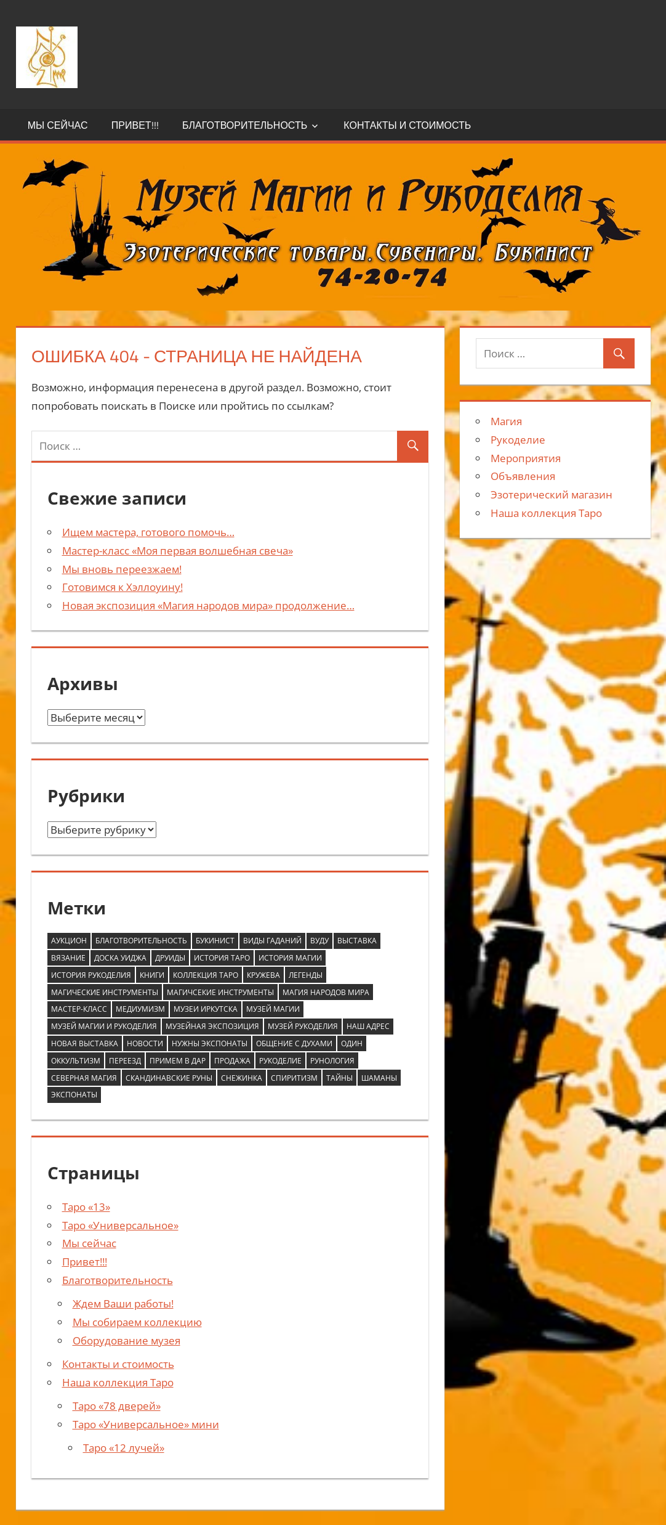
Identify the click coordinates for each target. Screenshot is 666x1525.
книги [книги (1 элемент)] (152, 975)
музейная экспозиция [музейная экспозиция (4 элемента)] (212, 1026)
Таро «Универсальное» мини (146, 1424)
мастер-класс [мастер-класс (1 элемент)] (79, 1009)
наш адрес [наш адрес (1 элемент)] (368, 1026)
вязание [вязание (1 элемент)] (68, 958)
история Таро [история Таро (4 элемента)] (222, 958)
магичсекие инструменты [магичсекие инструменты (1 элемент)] (220, 992)
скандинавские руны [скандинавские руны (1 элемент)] (169, 1078)
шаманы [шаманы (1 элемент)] (379, 1078)
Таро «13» (86, 1207)
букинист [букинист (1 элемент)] (215, 940)
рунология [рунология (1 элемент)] (332, 1060)
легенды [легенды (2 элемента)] (306, 975)
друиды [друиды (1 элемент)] (170, 958)
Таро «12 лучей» (123, 1448)
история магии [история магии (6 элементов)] (290, 958)
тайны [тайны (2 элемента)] (339, 1078)
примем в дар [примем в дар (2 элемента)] (178, 1060)
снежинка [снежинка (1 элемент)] (241, 1078)
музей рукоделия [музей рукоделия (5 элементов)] (303, 1026)
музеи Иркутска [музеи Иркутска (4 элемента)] (206, 1009)
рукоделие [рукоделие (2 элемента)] (280, 1060)
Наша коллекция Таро (118, 1382)
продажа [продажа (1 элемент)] (232, 1060)
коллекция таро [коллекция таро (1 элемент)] (205, 975)
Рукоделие (518, 440)
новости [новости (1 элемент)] (145, 1043)
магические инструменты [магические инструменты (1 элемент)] (104, 992)
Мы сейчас (58, 125)
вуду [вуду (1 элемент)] (319, 940)
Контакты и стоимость (407, 125)
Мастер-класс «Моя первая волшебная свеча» (177, 550)
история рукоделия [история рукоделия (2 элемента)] (91, 975)
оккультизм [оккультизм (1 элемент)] (75, 1060)
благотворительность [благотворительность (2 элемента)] (141, 940)
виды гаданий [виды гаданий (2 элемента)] (272, 940)
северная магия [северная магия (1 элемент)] (84, 1078)
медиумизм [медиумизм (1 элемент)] (140, 1009)
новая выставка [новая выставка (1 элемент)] (84, 1043)
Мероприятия (526, 458)
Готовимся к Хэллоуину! (122, 587)
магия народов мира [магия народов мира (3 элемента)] (326, 992)
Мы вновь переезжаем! (122, 569)
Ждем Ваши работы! (123, 1303)
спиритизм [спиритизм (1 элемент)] (294, 1078)
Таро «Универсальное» (120, 1225)
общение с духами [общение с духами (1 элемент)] (294, 1043)
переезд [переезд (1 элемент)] (125, 1060)
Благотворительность (244, 125)
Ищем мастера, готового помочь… (148, 532)
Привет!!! (135, 125)
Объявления (523, 476)
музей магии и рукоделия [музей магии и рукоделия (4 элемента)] (104, 1026)
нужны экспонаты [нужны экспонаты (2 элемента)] (209, 1043)
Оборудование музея (126, 1340)
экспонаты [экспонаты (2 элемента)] (74, 1094)
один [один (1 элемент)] (352, 1043)
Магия (506, 421)
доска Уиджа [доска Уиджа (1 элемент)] (120, 958)
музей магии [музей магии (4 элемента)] (273, 1009)
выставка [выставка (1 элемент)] (357, 940)
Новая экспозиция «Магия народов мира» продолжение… (208, 605)
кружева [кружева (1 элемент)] (263, 975)
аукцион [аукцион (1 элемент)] (69, 940)
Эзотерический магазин (551, 494)
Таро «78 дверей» (117, 1406)
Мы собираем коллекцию (137, 1322)
